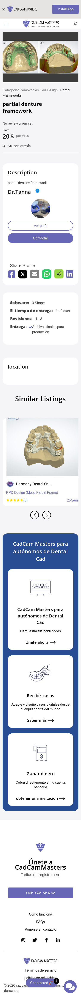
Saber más (40, 720)
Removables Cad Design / (40, 90)
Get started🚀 (43, 981)
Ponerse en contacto (40, 929)
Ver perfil (40, 225)
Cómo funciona (40, 914)
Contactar (40, 238)
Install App (65, 9)
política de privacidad (40, 977)
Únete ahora (40, 642)
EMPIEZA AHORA (41, 893)
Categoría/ (11, 90)
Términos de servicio (40, 970)
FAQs (40, 921)
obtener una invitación (40, 798)
